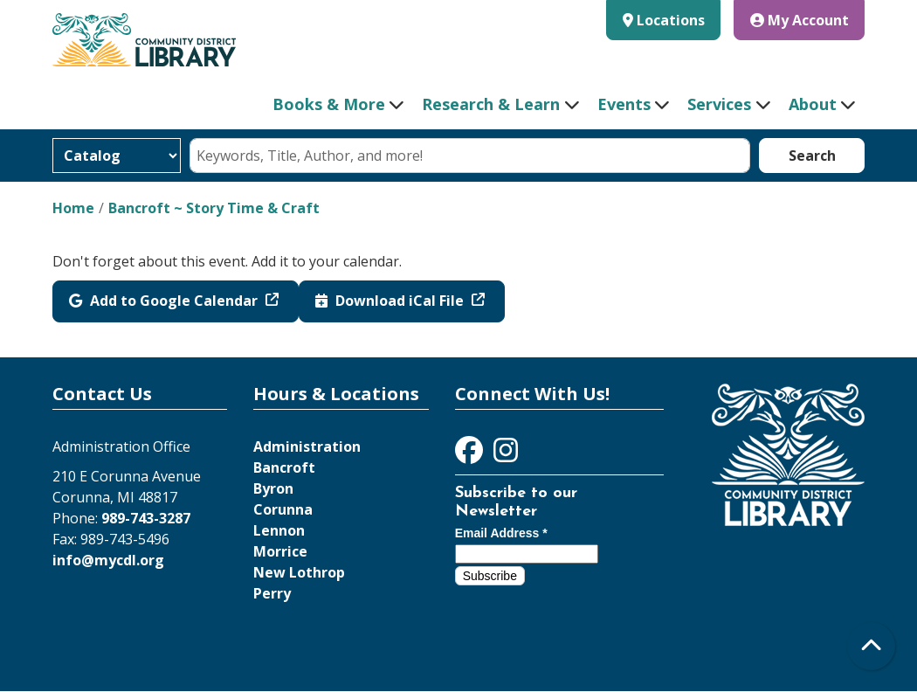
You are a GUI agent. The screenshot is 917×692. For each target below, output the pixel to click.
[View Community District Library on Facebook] (470, 455)
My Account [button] (799, 20)
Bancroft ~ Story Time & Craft (214, 208)
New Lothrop (299, 572)
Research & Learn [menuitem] (491, 103)
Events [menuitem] (624, 103)
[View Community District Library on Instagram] (505, 455)
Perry (272, 593)
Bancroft (284, 467)
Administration (307, 446)
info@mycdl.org (108, 560)
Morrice (280, 551)
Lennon (279, 530)
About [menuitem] (813, 103)
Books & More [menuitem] (328, 103)
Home (73, 208)
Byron (273, 488)
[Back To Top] (871, 646)
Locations (671, 20)
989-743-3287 (145, 518)
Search (812, 155)
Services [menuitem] (719, 103)
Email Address (501, 533)
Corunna (283, 509)
